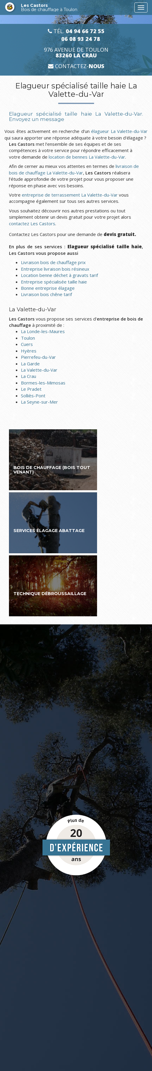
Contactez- (76, 66)
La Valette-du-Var (39, 370)
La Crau (28, 376)
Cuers (27, 344)
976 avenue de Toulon (76, 52)
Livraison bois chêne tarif (46, 294)
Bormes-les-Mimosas (43, 383)
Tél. (76, 31)
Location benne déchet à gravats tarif (59, 275)
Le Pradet (31, 389)
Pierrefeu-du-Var (38, 357)
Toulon (28, 338)
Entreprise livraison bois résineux (55, 269)
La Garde (30, 364)
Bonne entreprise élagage (48, 288)
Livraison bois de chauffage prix (53, 262)
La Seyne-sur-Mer (39, 402)
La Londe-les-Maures (43, 331)
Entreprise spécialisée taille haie (54, 282)
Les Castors (76, 7)
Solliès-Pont (33, 396)
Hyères (28, 351)
